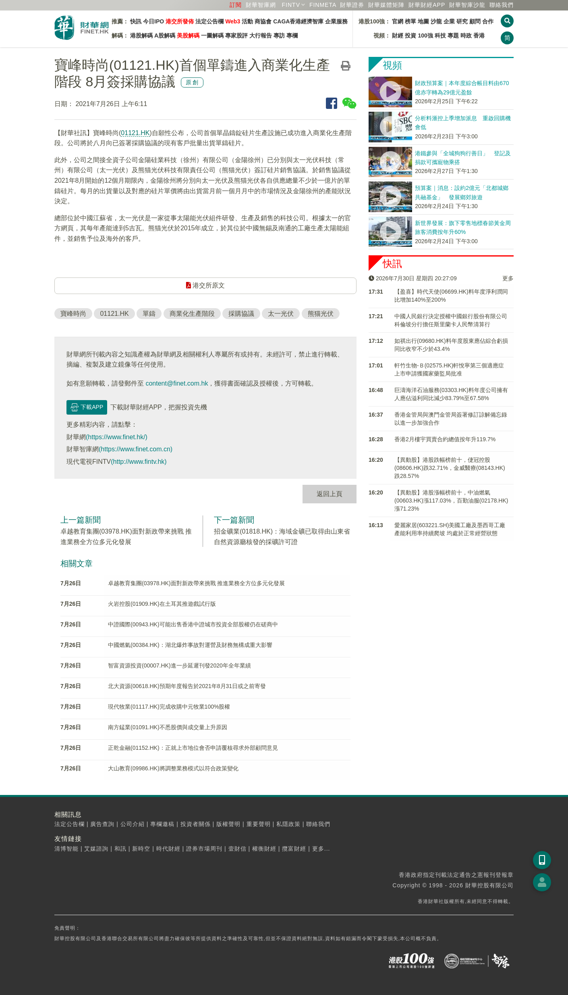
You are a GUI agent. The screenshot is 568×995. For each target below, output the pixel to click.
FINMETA (322, 5)
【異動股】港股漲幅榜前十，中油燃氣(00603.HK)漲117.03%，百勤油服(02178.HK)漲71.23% (451, 500)
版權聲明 (228, 824)
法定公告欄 (209, 21)
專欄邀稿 (162, 824)
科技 (440, 35)
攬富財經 (294, 848)
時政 (466, 35)
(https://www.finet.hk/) (116, 437)
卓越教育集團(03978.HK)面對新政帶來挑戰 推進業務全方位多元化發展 (196, 583)
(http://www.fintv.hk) (138, 461)
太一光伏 (281, 313)
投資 (410, 35)
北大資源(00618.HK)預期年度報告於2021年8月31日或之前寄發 (187, 686)
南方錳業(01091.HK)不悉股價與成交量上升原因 (167, 727)
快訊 (135, 21)
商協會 (263, 21)
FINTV (291, 5)
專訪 (279, 35)
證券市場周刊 (204, 848)
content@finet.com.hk (176, 383)
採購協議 (241, 313)
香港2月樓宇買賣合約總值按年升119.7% (444, 439)
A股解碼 (164, 35)
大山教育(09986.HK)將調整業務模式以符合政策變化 (173, 768)
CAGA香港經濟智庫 (298, 21)
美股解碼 (188, 35)
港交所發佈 (180, 21)
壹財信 (237, 848)
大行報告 (260, 35)
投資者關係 (195, 824)
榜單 (410, 21)
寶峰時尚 (73, 313)
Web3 (232, 21)
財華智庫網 (261, 5)
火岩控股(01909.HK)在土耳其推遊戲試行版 (162, 604)
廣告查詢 (102, 824)
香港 (479, 35)
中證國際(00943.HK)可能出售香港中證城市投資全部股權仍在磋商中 (193, 624)
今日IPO (153, 21)
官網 (397, 21)
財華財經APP (426, 5)
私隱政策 (288, 824)
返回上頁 (329, 493)
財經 (397, 35)
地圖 (423, 21)
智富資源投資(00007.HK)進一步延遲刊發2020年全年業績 (179, 665)
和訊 (120, 848)
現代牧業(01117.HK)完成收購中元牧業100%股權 (169, 706)
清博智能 (66, 848)
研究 (462, 21)
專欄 (292, 35)
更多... (321, 848)
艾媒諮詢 (96, 848)
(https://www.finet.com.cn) (135, 449)
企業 (449, 21)
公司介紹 (132, 824)
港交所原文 (205, 285)
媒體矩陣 (386, 5)
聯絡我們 (501, 5)
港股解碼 (141, 35)
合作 (487, 21)
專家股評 (236, 35)
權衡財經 (264, 848)
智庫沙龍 (467, 5)
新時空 (141, 848)
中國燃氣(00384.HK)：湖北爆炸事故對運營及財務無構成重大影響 (190, 645)
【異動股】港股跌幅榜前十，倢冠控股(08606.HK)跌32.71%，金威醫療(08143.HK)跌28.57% (449, 468)
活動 (247, 21)
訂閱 (236, 5)
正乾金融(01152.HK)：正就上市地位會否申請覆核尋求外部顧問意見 (193, 748)
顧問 (475, 21)
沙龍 (436, 21)
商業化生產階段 (192, 313)
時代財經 (168, 848)
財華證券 (352, 5)
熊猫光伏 (321, 313)
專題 (453, 35)
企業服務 (336, 21)
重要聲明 (259, 824)
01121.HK (135, 132)
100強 (425, 35)
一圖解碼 (212, 35)
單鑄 (149, 313)
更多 (508, 278)
